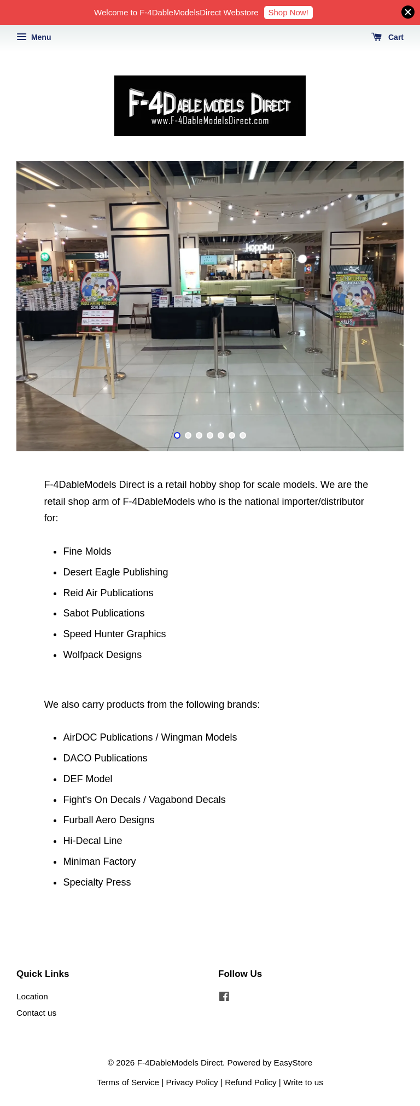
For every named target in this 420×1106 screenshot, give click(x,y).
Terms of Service (128, 1082)
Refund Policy (250, 1082)
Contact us (36, 1012)
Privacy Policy (192, 1082)
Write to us (303, 1082)
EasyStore (293, 1062)
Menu (33, 37)
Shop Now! (288, 12)
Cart (387, 37)
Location (32, 996)
